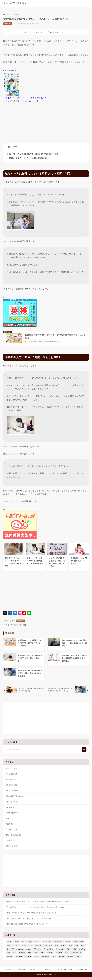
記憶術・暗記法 (12, 846)
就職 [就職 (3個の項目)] (74, 949)
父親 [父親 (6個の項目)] (14, 953)
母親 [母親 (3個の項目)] (8, 953)
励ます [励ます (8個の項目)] (63, 945)
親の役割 (10, 841)
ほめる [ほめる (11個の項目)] (9, 942)
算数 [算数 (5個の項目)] (42, 953)
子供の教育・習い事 (14, 796)
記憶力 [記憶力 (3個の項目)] (36, 956)
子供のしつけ (12, 791)
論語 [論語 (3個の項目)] (53, 956)
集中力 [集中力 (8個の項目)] (79, 956)
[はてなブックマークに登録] (15, 613)
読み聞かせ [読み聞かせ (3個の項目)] (45, 956)
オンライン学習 (12, 768)
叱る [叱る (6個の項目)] (70, 945)
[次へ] (68, 690)
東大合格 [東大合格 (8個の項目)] (82, 949)
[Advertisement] (46, 122)
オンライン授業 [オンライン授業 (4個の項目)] (27, 942)
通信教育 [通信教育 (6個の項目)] (70, 956)
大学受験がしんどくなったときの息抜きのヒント (26, 98)
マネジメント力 (16, 625)
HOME (6, 14)
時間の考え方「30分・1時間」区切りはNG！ (30, 158)
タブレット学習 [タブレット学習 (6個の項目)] (78, 942)
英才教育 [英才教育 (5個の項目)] (59, 953)
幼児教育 (10, 824)
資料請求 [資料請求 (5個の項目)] (61, 956)
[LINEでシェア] (29, 613)
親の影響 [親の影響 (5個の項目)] (10, 956)
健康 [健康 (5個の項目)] (56, 945)
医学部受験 (11, 780)
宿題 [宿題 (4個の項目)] (68, 949)
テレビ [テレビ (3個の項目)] (9, 945)
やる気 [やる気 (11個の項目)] (17, 942)
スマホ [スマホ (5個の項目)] (68, 942)
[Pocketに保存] (19, 613)
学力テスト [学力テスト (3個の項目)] (59, 949)
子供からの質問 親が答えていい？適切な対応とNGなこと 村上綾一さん (32, 913)
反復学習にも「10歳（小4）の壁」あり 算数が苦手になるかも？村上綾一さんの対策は (38, 902)
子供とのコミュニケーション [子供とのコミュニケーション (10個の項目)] (21, 949)
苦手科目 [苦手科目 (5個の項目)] (50, 953)
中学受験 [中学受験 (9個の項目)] (38, 945)
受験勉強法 (15, 14)
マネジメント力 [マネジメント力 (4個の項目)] (27, 945)
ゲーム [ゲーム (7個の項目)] (38, 942)
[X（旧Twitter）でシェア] (5, 613)
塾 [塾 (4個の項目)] (7, 949)
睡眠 (24, 625)
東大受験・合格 (12, 830)
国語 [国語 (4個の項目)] (82, 945)
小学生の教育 (12, 813)
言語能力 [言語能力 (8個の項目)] (28, 956)
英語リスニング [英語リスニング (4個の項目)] (76, 953)
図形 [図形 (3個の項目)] (76, 945)
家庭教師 (10, 807)
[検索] (84, 750)
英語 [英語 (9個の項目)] (66, 953)
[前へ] (24, 690)
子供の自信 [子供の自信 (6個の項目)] (37, 949)
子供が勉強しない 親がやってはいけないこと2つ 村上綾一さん (29, 918)
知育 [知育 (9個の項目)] (36, 953)
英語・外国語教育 (13, 835)
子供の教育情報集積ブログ (17, 3)
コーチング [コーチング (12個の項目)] (46, 942)
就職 (8, 818)
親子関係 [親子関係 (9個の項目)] (19, 956)
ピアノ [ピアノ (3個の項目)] (17, 945)
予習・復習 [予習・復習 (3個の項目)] (48, 945)
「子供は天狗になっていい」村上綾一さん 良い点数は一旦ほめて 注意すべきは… (36, 907)
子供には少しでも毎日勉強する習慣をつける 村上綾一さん (27, 924)
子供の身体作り (12, 802)
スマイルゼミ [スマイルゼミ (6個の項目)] (58, 942)
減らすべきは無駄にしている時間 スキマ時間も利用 (33, 154)
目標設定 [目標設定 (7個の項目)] (22, 953)
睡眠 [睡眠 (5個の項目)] (29, 953)
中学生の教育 (11, 774)
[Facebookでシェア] (10, 613)
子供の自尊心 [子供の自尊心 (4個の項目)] (48, 949)
